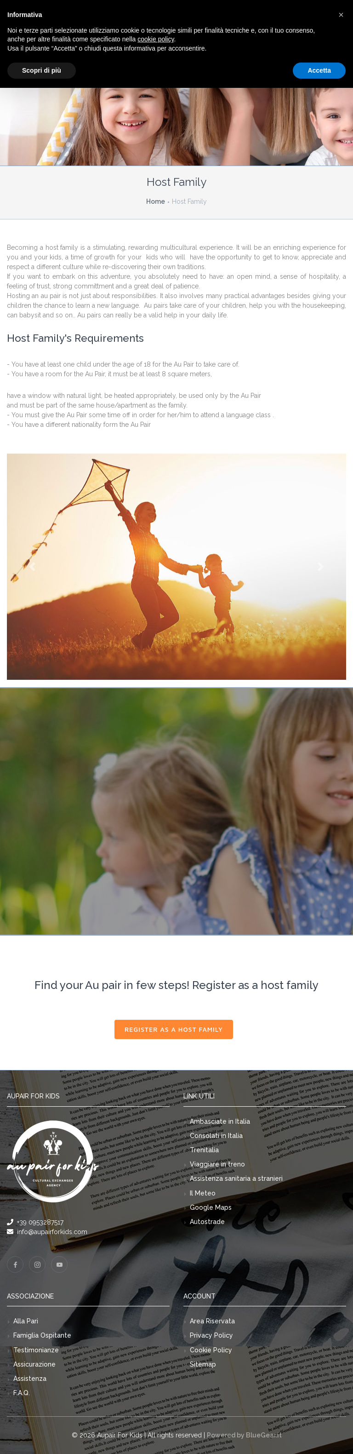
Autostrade (207, 1221)
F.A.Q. (21, 1393)
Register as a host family (174, 1029)
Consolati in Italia (216, 1135)
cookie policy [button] (155, 39)
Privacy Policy (211, 1335)
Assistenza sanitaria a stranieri (236, 1178)
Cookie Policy (211, 1350)
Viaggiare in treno (217, 1164)
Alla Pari (25, 1321)
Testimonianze (36, 1350)
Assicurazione (34, 1364)
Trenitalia (204, 1150)
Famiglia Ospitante (42, 1335)
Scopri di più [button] (41, 70)
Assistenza (29, 1378)
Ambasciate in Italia (220, 1121)
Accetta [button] (319, 70)
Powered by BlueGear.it (244, 1435)
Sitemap (203, 1364)
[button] (32, 567)
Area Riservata (212, 1321)
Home (155, 201)
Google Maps (211, 1207)
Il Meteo (203, 1193)
